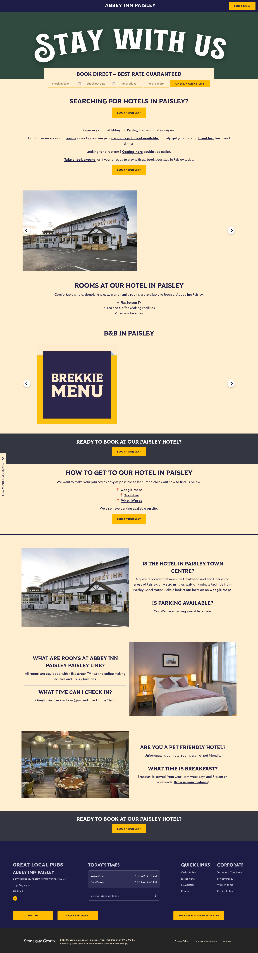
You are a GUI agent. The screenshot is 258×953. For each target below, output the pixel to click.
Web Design (112, 940)
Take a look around (80, 159)
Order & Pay (188, 871)
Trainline (131, 495)
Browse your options (191, 781)
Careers (186, 890)
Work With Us (225, 884)
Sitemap (227, 941)
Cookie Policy (225, 890)
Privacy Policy (225, 878)
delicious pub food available (134, 138)
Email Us (18, 890)
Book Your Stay (129, 112)
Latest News (188, 878)
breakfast (206, 138)
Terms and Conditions (230, 871)
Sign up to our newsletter (199, 915)
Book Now (242, 6)
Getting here (132, 151)
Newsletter (187, 884)
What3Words (131, 500)
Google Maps (131, 489)
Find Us (34, 915)
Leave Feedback (82, 915)
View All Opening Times (105, 895)
